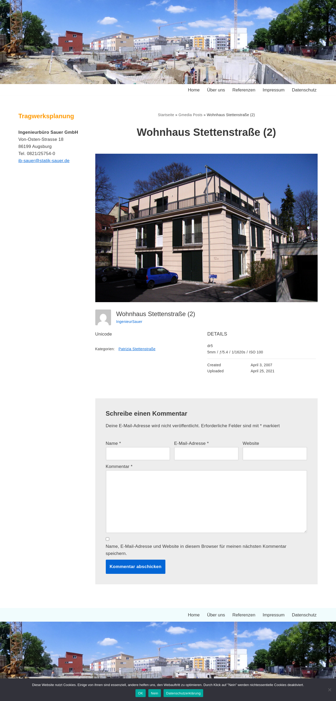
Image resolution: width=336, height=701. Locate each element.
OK (140, 693)
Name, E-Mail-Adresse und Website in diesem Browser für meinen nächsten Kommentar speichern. (196, 551)
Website (251, 443)
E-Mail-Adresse (191, 443)
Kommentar (119, 466)
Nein (154, 693)
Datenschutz (304, 89)
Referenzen (243, 89)
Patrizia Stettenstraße (137, 349)
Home (193, 89)
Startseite (166, 115)
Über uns (216, 89)
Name (113, 443)
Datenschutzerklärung (183, 693)
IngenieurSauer (129, 321)
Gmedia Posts (190, 115)
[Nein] (329, 689)
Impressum (273, 89)
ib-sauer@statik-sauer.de (44, 160)
